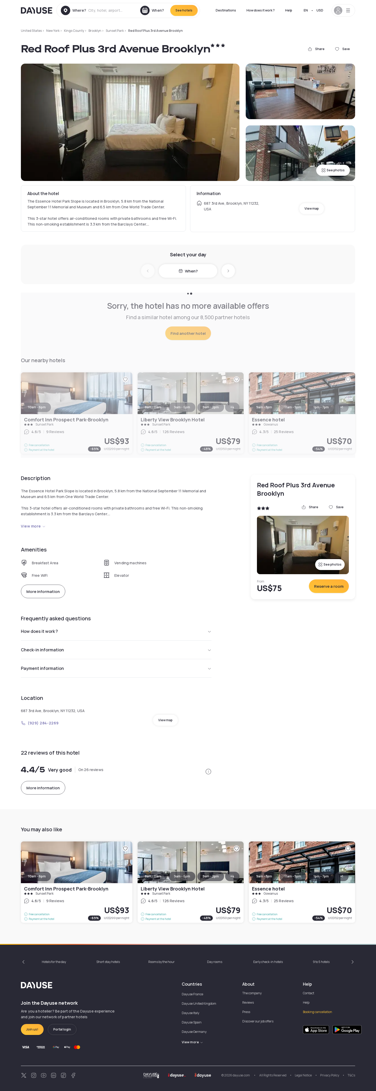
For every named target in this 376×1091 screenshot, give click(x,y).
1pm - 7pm (321, 876)
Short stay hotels (108, 962)
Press (246, 1012)
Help (288, 10)
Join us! (32, 1029)
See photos (333, 170)
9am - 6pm (182, 876)
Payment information (116, 668)
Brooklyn (95, 30)
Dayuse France (192, 994)
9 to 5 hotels (321, 962)
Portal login (62, 1029)
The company (252, 993)
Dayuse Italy (190, 1013)
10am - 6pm (37, 876)
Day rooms (214, 962)
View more (33, 526)
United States (31, 30)
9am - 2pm (211, 876)
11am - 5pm (293, 876)
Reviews (248, 1002)
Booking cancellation (317, 1012)
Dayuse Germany (194, 1031)
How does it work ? (260, 10)
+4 (232, 876)
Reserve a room (329, 586)
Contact (308, 993)
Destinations (226, 10)
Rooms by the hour (161, 962)
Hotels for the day (54, 962)
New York (53, 30)
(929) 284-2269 (40, 722)
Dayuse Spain (192, 1022)
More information (43, 591)
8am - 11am (153, 876)
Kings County (74, 30)
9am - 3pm (264, 876)
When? (188, 271)
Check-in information (116, 650)
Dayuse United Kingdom (199, 1003)
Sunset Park (115, 30)
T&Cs (351, 1075)
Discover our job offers (257, 1021)
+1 (341, 876)
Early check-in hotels (268, 962)
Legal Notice (303, 1075)
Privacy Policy (329, 1075)
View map (311, 208)
